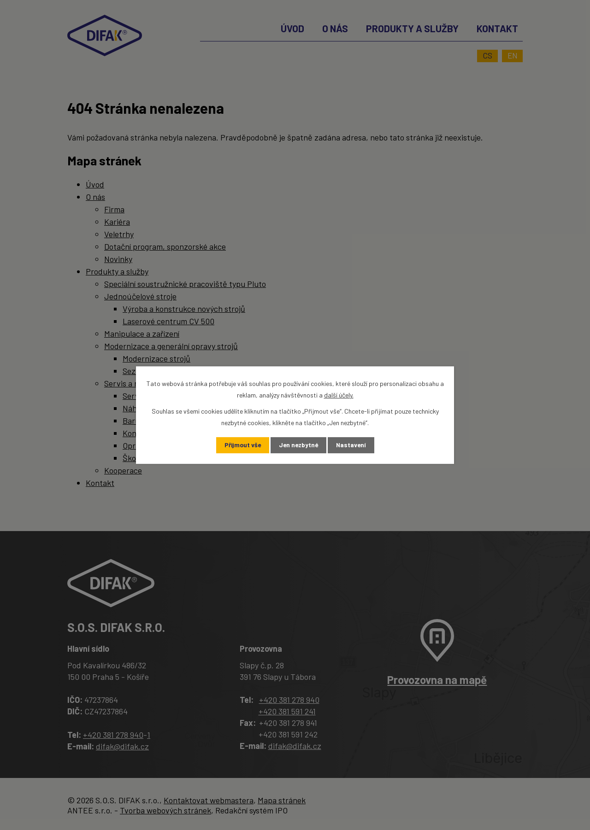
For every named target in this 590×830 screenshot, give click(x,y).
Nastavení (352, 445)
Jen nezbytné (298, 445)
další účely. (339, 395)
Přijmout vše (241, 445)
